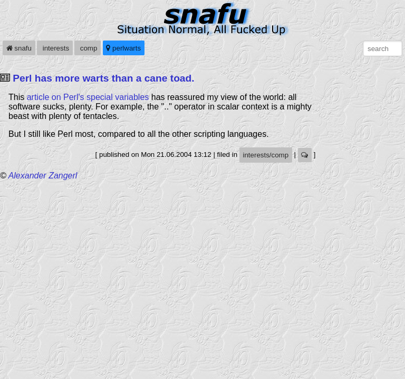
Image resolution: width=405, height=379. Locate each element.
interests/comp (265, 155)
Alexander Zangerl (43, 175)
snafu (19, 48)
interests (55, 48)
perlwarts (123, 48)
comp (87, 48)
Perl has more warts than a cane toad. (103, 78)
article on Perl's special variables (88, 97)
